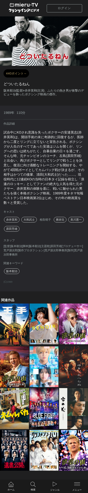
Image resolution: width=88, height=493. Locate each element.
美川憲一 (76, 220)
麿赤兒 (60, 220)
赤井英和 (11, 220)
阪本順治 (11, 271)
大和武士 (29, 220)
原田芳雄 (11, 229)
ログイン (64, 8)
